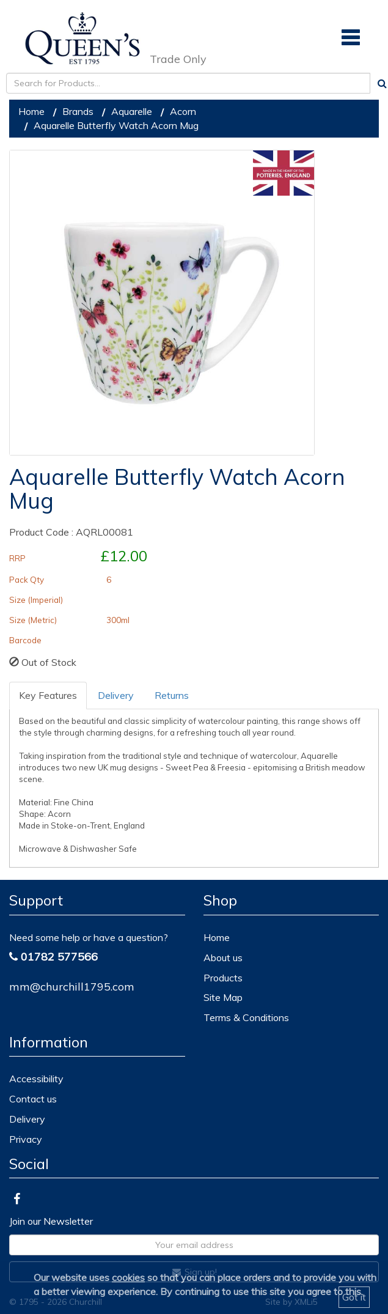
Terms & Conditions (246, 1017)
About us (223, 957)
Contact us (33, 1099)
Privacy (25, 1139)
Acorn (183, 111)
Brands (77, 111)
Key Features (48, 695)
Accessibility (36, 1078)
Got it (354, 1297)
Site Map (223, 997)
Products (223, 978)
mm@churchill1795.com (71, 987)
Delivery (116, 695)
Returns (172, 695)
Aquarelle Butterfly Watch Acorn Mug (116, 125)
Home (31, 111)
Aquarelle (131, 111)
